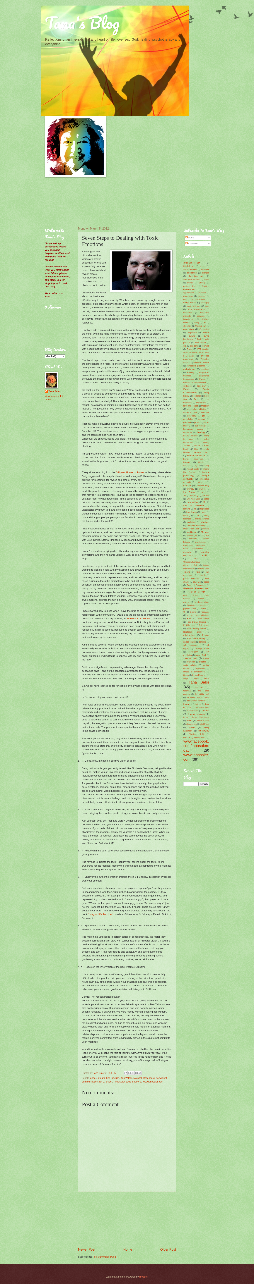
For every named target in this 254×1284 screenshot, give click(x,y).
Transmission (192, 711)
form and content (190, 406)
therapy (187, 704)
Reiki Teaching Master (196, 629)
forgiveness (201, 403)
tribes (185, 717)
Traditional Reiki (202, 707)
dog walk (205, 346)
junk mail (205, 496)
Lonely (203, 512)
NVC (101, 1081)
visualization (191, 724)
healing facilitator (190, 436)
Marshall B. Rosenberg (139, 618)
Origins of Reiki (190, 565)
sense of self (200, 655)
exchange (187, 386)
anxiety (201, 283)
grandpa (201, 419)
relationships (189, 635)
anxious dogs (189, 286)
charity (196, 323)
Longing (186, 515)
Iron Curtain (189, 492)
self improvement (191, 645)
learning (186, 509)
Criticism (205, 333)
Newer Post (86, 1249)
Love (197, 515)
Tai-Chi (206, 678)
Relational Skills (192, 632)
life (195, 509)
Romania (205, 635)
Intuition (202, 489)
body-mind (187, 313)
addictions (192, 273)
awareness (188, 296)
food (196, 399)
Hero (196, 449)
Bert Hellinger (193, 306)
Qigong (193, 612)
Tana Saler (119, 1081)
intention (187, 485)
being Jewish (189, 303)
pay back (197, 582)
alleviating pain (196, 276)
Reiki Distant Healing (196, 622)
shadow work (190, 658)
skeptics (202, 662)
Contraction (204, 329)
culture (192, 336)
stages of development (194, 672)
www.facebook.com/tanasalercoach (196, 745)
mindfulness (200, 542)
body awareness (196, 309)
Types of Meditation (200, 717)
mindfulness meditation (194, 545)
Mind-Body (192, 539)
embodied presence (196, 366)
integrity (201, 482)
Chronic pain (200, 326)
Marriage (205, 522)
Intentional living (202, 486)
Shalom (206, 659)
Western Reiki (197, 734)
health (197, 446)
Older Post (168, 1249)
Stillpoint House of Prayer (130, 472)
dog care (194, 346)
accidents (205, 269)
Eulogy (202, 379)
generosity (191, 416)
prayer (109, 1081)
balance (201, 296)
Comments (192, 243)
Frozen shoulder (190, 413)
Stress (186, 675)
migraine (205, 535)
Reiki (189, 618)
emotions (205, 369)
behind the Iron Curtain (194, 299)
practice (201, 599)
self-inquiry (193, 652)
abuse (202, 266)
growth (197, 422)
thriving (198, 704)
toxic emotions (133, 1081)
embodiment (189, 369)
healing (201, 432)
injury (197, 466)
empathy (190, 372)
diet (185, 346)
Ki (204, 502)
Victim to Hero (203, 721)
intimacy (190, 489)
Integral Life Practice (108, 1078)
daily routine (200, 343)
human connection (196, 456)
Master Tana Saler (191, 529)
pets (185, 595)
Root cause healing (196, 639)
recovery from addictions (198, 615)
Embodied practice (201, 363)
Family (186, 389)
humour (187, 462)
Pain (197, 572)
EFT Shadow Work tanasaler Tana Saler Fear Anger (196, 352)
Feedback (196, 396)
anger (93, 1078)
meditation (191, 532)
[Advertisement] (63, 202)
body (207, 306)
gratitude (187, 422)
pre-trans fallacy (202, 602)
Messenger (192, 535)
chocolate (187, 326)
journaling (194, 496)
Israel (203, 492)
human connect (201, 452)
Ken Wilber (126, 1078)
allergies (205, 273)
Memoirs (205, 532)
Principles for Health (196, 605)
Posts (189, 237)
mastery (205, 529)
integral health (193, 469)
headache (187, 432)
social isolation (190, 665)
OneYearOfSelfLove (191, 562)
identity (201, 462)
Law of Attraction (193, 505)
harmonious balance (193, 429)
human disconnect (193, 459)
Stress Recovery (199, 675)
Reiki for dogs (189, 625)
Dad (199, 339)
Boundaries (188, 319)
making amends (202, 519)
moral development (193, 549)
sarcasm (202, 642)
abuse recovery (190, 269)
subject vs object (191, 678)
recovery (205, 612)
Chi (204, 322)
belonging (205, 303)
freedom (205, 406)
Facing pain (201, 386)
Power (195, 595)
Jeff (184, 496)
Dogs (189, 349)
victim (189, 721)
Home (127, 1249)
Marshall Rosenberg (144, 1078)
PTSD (203, 609)
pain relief (202, 575)
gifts (203, 416)
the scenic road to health (198, 697)
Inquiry (206, 466)
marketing (191, 522)
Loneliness (191, 512)
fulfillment (205, 413)
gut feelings (200, 426)
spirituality (200, 668)
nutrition (205, 555)
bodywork (201, 316)
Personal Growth (196, 592)
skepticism (190, 662)
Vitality (192, 727)
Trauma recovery (196, 714)
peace (206, 582)
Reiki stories (204, 625)
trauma (205, 711)
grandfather (188, 419)
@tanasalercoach (191, 263)
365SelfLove (188, 266)
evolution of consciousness (194, 383)
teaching (187, 691)
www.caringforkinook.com (194, 737)
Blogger (143, 1276)
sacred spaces (189, 642)
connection (188, 329)
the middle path (202, 694)
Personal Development (196, 588)
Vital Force (204, 724)
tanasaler (199, 687)
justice (206, 499)
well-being (204, 730)
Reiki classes (203, 619)
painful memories (191, 579)
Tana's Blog (82, 22)
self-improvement (202, 649)
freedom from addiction (196, 409)
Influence (187, 466)
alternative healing (191, 279)
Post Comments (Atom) (105, 1256)
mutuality (187, 552)
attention (202, 293)
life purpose (204, 509)
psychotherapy (189, 609)
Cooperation (192, 333)
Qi (184, 612)
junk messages (193, 499)
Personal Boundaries (196, 585)
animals (190, 283)
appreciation (188, 293)
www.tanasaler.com (153, 1081)
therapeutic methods (196, 701)
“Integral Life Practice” (100, 914)
